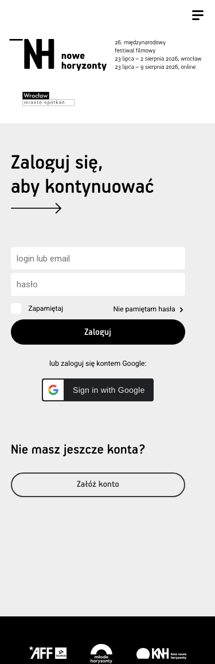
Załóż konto (98, 485)
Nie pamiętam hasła (144, 309)
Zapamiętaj (45, 308)
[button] (98, 389)
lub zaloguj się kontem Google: (97, 364)
